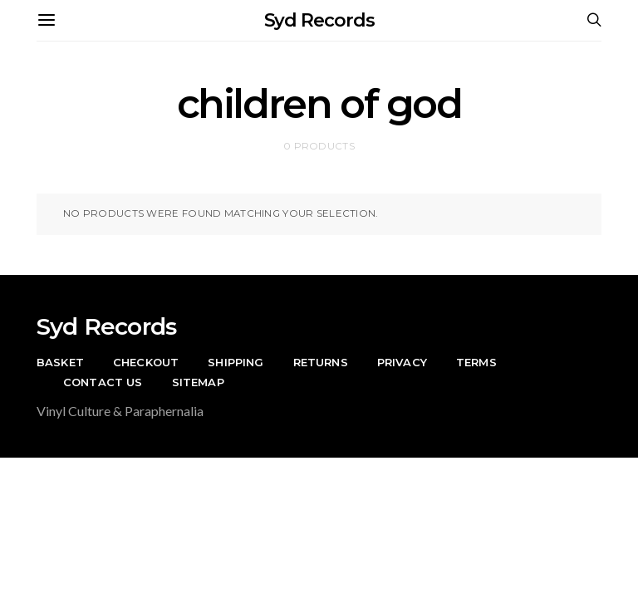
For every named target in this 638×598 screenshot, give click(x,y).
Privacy (402, 362)
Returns (320, 362)
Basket (60, 362)
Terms (476, 362)
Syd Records (319, 20)
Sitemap (198, 382)
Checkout (146, 362)
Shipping (235, 362)
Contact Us (103, 382)
